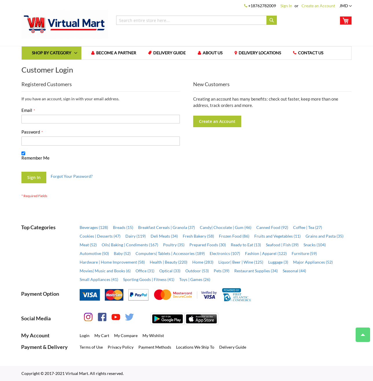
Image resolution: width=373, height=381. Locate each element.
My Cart (101, 335)
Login (84, 335)
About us (213, 53)
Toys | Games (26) (194, 279)
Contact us (310, 53)
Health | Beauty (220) (168, 262)
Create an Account (318, 5)
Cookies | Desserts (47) (100, 236)
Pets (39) (221, 270)
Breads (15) (123, 227)
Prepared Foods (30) (207, 244)
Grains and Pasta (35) (324, 236)
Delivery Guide (169, 53)
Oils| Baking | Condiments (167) (130, 244)
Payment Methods (154, 347)
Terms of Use (91, 347)
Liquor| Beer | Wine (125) (240, 262)
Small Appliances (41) (99, 279)
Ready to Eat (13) (246, 244)
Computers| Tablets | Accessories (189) (170, 253)
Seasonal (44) (294, 270)
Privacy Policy (121, 347)
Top (360, 332)
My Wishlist (153, 335)
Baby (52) (122, 253)
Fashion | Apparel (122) (266, 253)
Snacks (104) (314, 244)
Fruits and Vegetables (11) (277, 236)
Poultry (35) (173, 244)
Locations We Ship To (195, 347)
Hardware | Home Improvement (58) (112, 262)
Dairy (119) (135, 236)
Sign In (286, 5)
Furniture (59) (304, 253)
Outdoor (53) (197, 270)
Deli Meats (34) (164, 236)
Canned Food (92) (272, 227)
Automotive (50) (94, 253)
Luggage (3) (278, 262)
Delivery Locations (260, 53)
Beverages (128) (94, 227)
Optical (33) (169, 270)
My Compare (126, 335)
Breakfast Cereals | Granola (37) (166, 227)
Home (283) (202, 262)
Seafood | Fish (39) (282, 244)
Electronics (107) (225, 253)
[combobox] (196, 20)
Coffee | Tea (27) (307, 227)
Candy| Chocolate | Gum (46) (225, 227)
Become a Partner (116, 53)
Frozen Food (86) (234, 236)
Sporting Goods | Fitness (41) (148, 279)
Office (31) (145, 270)
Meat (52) (88, 244)
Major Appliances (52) (313, 262)
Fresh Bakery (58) (198, 236)
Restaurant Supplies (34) (256, 270)
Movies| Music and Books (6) (105, 270)
